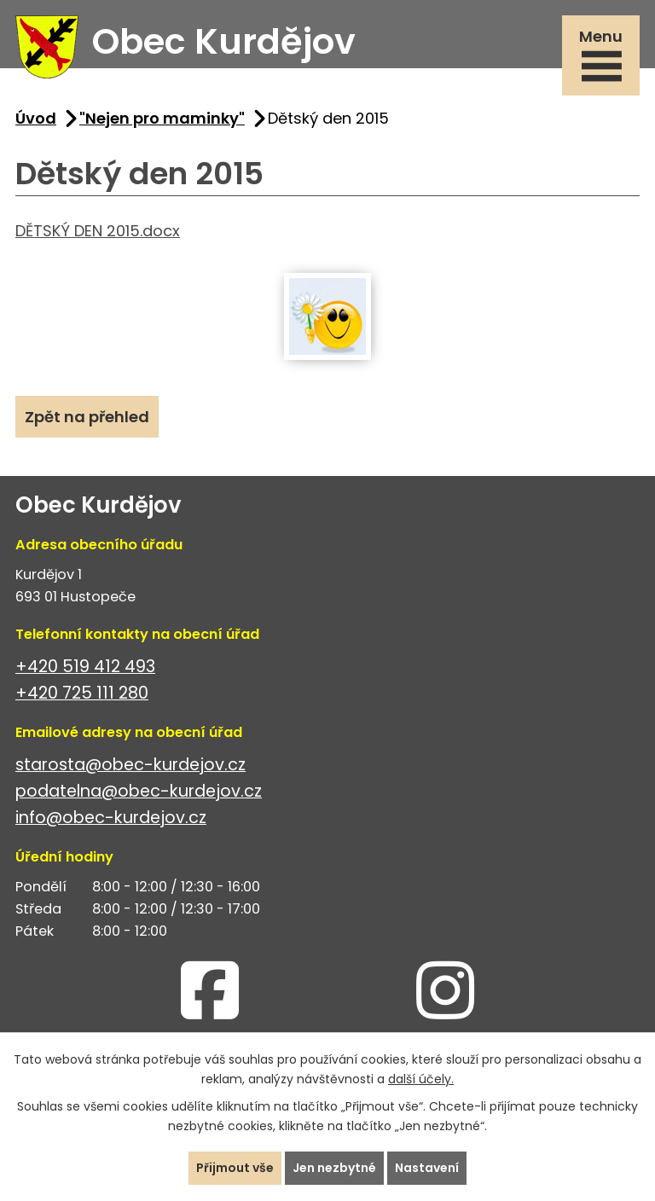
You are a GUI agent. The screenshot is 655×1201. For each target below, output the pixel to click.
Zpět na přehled (87, 416)
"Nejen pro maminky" (162, 118)
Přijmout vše (235, 1167)
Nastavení (427, 1167)
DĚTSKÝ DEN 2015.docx (97, 230)
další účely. (421, 1079)
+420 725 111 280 (81, 693)
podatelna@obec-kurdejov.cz (138, 791)
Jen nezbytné (334, 1167)
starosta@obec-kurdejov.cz (130, 764)
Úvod (35, 118)
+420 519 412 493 (85, 666)
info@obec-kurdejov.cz (110, 817)
